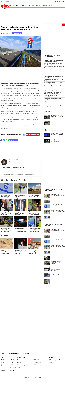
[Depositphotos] (61, 360)
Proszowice (12, 365)
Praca (50, 6)
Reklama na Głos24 (36, 361)
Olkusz (11, 361)
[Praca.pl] (50, 360)
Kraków (2, 359)
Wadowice (12, 370)
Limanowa (3, 368)
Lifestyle (18, 361)
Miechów (3, 370)
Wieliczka (11, 372)
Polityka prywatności (37, 362)
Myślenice (3, 372)
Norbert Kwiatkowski (6, 33)
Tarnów (11, 368)
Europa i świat (50, 130)
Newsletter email (36, 359)
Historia (24, 6)
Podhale (11, 364)
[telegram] (6, 140)
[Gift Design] (50, 362)
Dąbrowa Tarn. (4, 365)
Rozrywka (31, 6)
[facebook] (1, 140)
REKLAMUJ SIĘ (61, 1)
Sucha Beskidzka (13, 367)
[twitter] (4, 140)
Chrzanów (3, 364)
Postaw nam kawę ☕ (17, 33)
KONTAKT (56, 1)
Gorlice (2, 367)
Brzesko (2, 362)
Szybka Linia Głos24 (41, 6)
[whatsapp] (9, 140)
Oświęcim (11, 362)
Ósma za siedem (20, 367)
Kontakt (34, 364)
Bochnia (2, 361)
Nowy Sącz (12, 359)
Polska (47, 112)
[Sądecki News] (56, 360)
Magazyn (18, 359)
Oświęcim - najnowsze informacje (13, 180)
